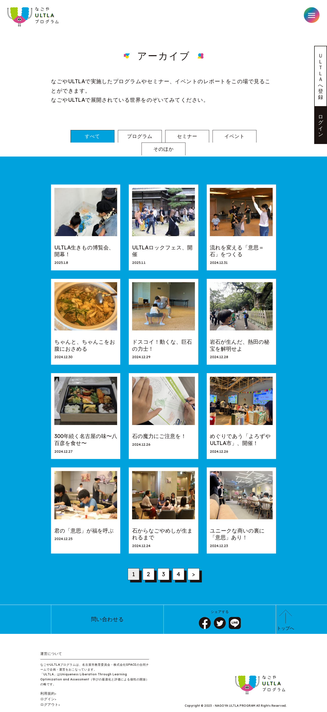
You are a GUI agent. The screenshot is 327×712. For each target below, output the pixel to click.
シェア (205, 612)
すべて (72, 137)
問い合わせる (107, 608)
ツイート (220, 612)
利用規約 (47, 682)
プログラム (117, 137)
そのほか (255, 137)
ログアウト (49, 693)
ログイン (321, 127)
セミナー (163, 137)
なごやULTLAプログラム (33, 17)
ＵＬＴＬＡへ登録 (321, 77)
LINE (235, 612)
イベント (209, 137)
